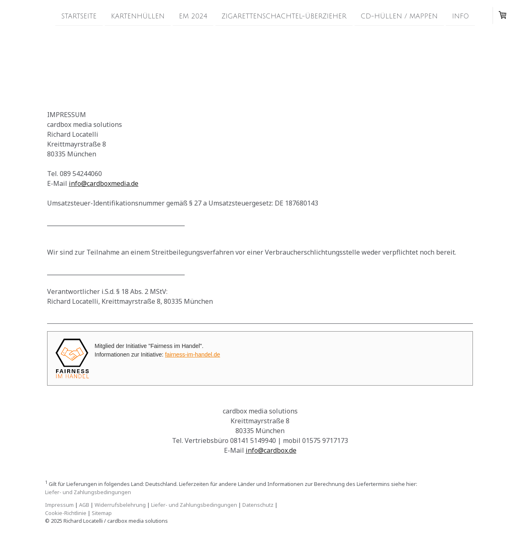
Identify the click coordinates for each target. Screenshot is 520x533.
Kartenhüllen (138, 16)
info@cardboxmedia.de (103, 183)
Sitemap (102, 513)
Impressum (59, 504)
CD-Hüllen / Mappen (399, 16)
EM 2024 (193, 16)
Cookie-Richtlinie (65, 513)
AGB (84, 504)
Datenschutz (258, 504)
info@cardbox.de (271, 450)
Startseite (79, 16)
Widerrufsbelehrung (120, 504)
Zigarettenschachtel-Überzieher (284, 16)
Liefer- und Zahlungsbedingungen (88, 492)
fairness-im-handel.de (192, 354)
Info (460, 16)
